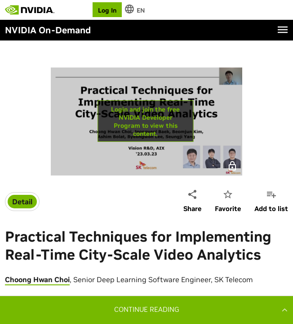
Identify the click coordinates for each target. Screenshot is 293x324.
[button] (146, 309)
